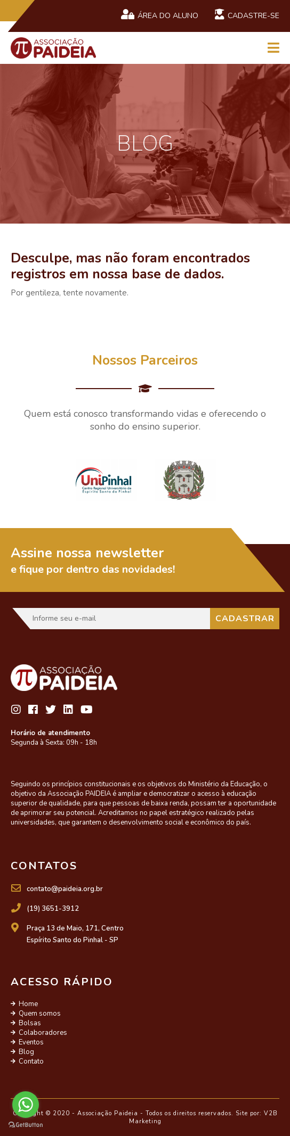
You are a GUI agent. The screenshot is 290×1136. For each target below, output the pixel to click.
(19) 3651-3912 (53, 908)
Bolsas (30, 1023)
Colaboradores (43, 1033)
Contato (31, 1061)
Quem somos (40, 1013)
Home (28, 1004)
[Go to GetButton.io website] (26, 1125)
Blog (26, 1052)
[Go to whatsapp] (25, 1104)
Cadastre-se (246, 15)
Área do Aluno (159, 15)
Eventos (31, 1042)
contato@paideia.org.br (65, 889)
